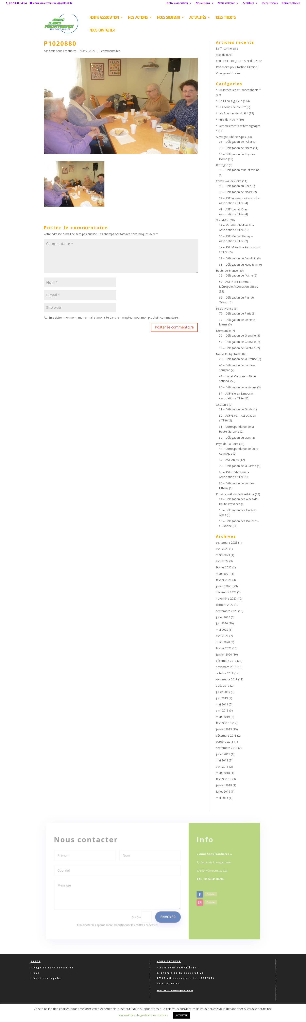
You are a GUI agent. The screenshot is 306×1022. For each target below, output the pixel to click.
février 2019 (224, 723)
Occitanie (222, 404)
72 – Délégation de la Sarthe (237, 466)
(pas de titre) (224, 55)
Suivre (207, 889)
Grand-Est (222, 220)
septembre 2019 (226, 679)
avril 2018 (222, 767)
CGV (36, 972)
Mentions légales (47, 978)
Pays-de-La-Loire (227, 444)
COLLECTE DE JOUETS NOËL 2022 (239, 61)
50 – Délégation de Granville (237, 335)
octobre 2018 (225, 741)
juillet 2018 (223, 754)
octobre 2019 (225, 673)
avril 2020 (222, 636)
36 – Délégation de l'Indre (236, 192)
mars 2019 (223, 717)
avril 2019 (222, 710)
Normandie (223, 331)
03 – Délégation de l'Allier (235, 142)
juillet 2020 (223, 617)
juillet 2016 (223, 791)
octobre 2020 (225, 605)
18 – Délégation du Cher (235, 186)
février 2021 (224, 580)
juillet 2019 (223, 692)
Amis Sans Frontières (62, 51)
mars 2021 (223, 573)
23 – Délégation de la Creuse (238, 359)
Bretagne (222, 165)
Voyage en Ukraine (228, 73)
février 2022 (224, 567)
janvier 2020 (224, 654)
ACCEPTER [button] (181, 1015)
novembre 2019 (226, 667)
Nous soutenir (226, 3)
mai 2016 (222, 798)
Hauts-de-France (227, 270)
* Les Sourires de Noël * (232, 113)
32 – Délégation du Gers (235, 437)
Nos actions (203, 3)
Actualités (248, 3)
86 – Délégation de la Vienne (237, 387)
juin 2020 (222, 623)
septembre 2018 (226, 748)
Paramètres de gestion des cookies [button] (143, 1015)
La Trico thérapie (227, 48)
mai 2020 (222, 629)
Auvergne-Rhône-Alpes (231, 137)
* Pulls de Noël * (227, 119)
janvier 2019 (224, 729)
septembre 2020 (226, 611)
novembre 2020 (226, 598)
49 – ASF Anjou (229, 460)
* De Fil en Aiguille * (229, 101)
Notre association (177, 3)
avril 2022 (222, 561)
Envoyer (167, 911)
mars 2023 (223, 555)
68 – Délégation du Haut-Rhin (238, 264)
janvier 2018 (224, 785)
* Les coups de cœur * (231, 107)
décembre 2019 (226, 661)
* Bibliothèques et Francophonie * (238, 90)
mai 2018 (222, 760)
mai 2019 (222, 704)
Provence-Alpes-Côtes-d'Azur (235, 494)
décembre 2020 (226, 592)
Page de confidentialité (53, 967)
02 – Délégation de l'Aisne (236, 275)
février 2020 (224, 648)
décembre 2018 (226, 735)
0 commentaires (109, 51)
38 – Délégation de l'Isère (235, 148)
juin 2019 (222, 698)
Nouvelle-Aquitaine (228, 354)
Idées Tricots (270, 3)
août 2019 (222, 685)
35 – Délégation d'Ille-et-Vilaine (239, 170)
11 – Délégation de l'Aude (236, 409)
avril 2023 (222, 549)
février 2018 (224, 779)
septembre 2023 (226, 542)
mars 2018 (223, 773)
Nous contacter (290, 3)
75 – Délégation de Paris (235, 313)
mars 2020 (223, 642)
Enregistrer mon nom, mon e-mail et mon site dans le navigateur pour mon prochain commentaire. (113, 317)
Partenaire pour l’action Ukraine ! (237, 67)
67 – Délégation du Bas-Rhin (237, 258)
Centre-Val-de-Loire (228, 181)
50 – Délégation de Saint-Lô (237, 348)
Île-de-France (224, 308)
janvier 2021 (224, 586)
